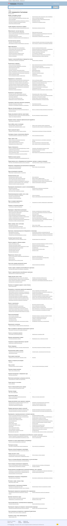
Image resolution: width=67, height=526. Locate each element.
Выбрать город (10, 522)
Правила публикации (15, 0)
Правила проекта (26, 522)
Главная (9, 10)
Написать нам (22, 0)
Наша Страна (12, 524)
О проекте (10, 0)
